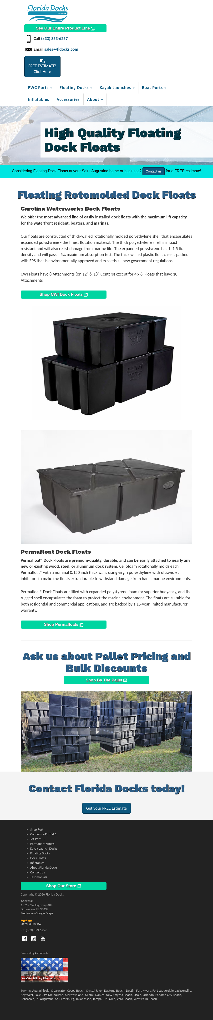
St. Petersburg (64, 999)
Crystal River (94, 991)
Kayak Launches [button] (117, 87)
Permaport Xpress (42, 844)
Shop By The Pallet (106, 680)
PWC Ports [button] (40, 87)
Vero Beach (124, 999)
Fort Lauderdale (163, 991)
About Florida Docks (43, 868)
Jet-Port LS (37, 839)
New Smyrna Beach (119, 995)
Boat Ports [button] (154, 87)
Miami (89, 995)
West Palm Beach (145, 999)
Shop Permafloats (63, 624)
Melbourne (55, 995)
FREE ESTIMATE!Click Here (42, 66)
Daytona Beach (114, 991)
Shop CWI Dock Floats (64, 294)
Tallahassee (83, 999)
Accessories (68, 99)
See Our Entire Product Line (65, 28)
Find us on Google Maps (37, 913)
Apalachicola (41, 991)
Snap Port (36, 830)
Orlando (148, 995)
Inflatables (38, 99)
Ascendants (41, 953)
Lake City (40, 995)
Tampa (97, 999)
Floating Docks (40, 853)
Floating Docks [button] (76, 87)
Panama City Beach (168, 995)
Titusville (109, 999)
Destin (130, 991)
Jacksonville (183, 991)
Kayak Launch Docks (43, 849)
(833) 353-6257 (54, 38)
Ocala (137, 995)
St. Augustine (45, 999)
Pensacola (27, 999)
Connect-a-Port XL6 (43, 834)
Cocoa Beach (75, 991)
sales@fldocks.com (61, 49)
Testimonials (38, 877)
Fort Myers (143, 991)
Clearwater (58, 991)
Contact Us (37, 872)
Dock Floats (38, 858)
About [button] (95, 99)
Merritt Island (74, 995)
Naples (99, 995)
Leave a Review (31, 924)
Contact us (154, 171)
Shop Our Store (63, 886)
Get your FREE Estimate (106, 808)
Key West (27, 995)
